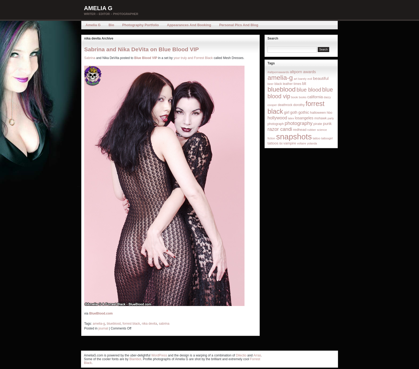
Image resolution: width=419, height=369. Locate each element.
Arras (257, 355)
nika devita (149, 323)
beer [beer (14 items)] (270, 83)
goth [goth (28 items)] (293, 112)
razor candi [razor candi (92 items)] (279, 129)
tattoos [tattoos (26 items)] (272, 143)
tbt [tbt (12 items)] (280, 143)
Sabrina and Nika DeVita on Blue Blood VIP (141, 49)
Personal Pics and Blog (238, 25)
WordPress (159, 355)
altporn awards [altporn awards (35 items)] (303, 72)
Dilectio (241, 355)
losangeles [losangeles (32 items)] (304, 118)
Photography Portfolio (140, 25)
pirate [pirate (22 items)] (317, 124)
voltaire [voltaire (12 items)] (301, 143)
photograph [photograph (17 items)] (275, 124)
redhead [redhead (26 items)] (300, 130)
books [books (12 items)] (302, 97)
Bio (111, 25)
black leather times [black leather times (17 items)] (287, 84)
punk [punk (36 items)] (327, 123)
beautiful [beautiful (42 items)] (321, 78)
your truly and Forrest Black (193, 58)
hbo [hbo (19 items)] (329, 113)
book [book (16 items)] (294, 97)
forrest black (131, 323)
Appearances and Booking (189, 25)
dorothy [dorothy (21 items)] (299, 105)
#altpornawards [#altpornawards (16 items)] (278, 72)
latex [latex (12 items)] (291, 118)
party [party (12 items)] (331, 118)
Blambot (135, 359)
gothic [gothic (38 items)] (303, 112)
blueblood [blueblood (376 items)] (281, 89)
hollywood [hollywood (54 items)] (277, 117)
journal (103, 328)
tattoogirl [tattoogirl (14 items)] (327, 138)
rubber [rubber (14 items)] (311, 129)
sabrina (164, 323)
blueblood (114, 323)
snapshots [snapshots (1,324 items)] (294, 136)
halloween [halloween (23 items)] (318, 113)
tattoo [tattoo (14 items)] (316, 138)
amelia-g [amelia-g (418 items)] (280, 77)
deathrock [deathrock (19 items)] (285, 105)
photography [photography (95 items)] (298, 123)
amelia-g (99, 323)
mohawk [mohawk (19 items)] (320, 118)
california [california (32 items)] (315, 97)
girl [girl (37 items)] (286, 112)
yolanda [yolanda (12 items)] (312, 143)
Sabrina (89, 58)
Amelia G (98, 8)
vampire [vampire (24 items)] (289, 143)
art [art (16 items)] (295, 78)
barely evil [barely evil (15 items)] (305, 78)
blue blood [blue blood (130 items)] (309, 90)
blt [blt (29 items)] (304, 83)
